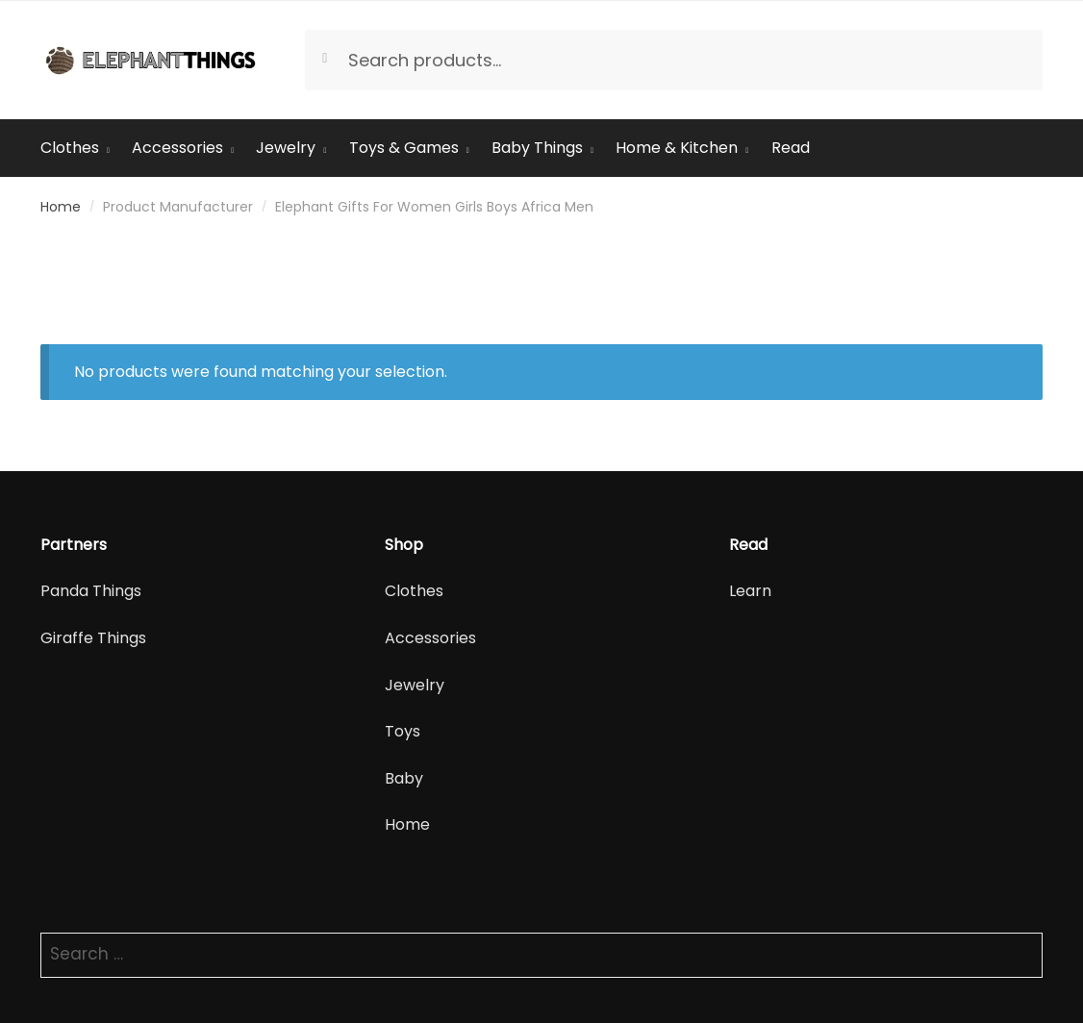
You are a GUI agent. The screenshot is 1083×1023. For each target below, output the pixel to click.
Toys (402, 731)
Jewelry (414, 685)
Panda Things (90, 591)
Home (60, 206)
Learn (750, 591)
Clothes (414, 591)
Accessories (430, 638)
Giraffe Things (93, 638)
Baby (404, 778)
